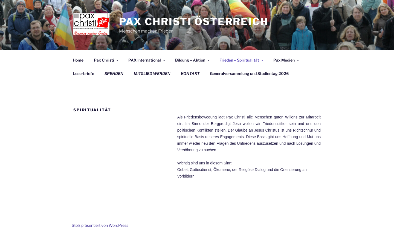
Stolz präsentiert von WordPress (100, 225)
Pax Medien (286, 60)
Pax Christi (106, 60)
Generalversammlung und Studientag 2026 (249, 73)
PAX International (147, 60)
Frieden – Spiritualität (241, 60)
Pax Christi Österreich (193, 22)
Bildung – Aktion (192, 60)
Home (78, 60)
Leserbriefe (83, 73)
